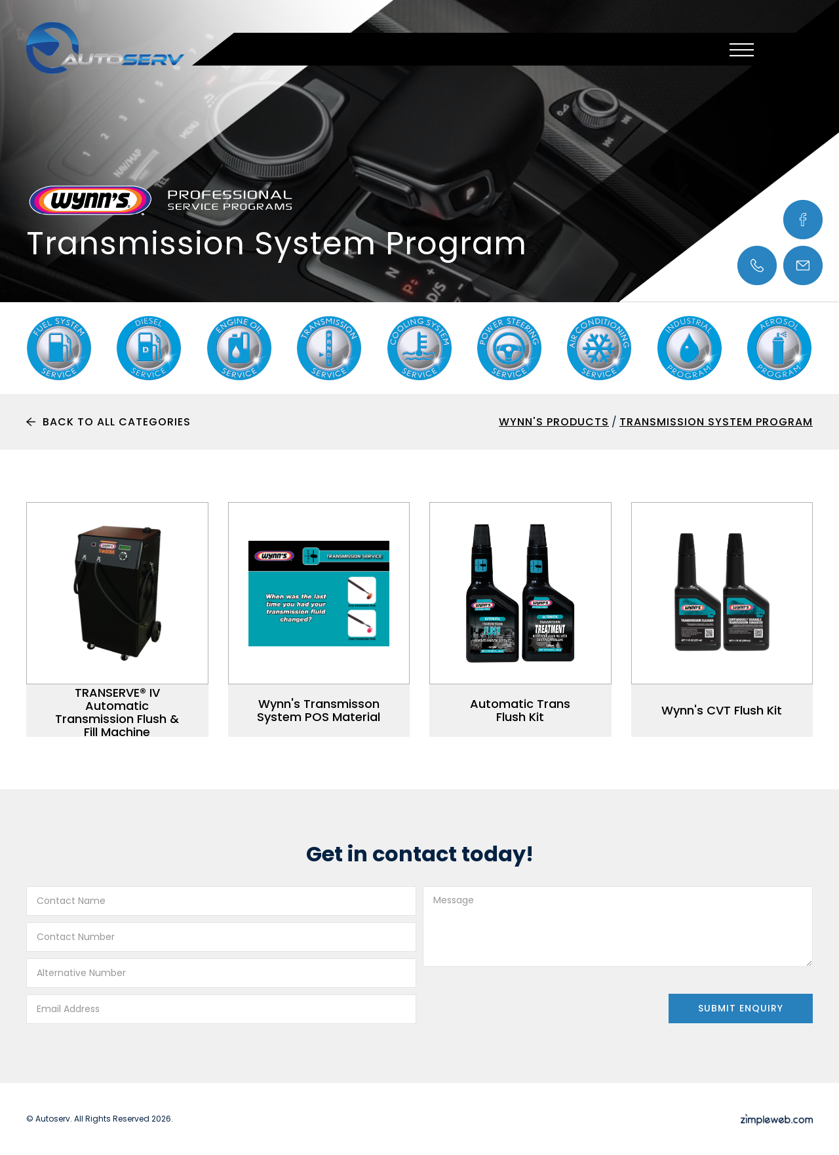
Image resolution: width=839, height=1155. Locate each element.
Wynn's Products (554, 421)
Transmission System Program (716, 421)
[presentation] (522, 999)
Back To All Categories (117, 421)
